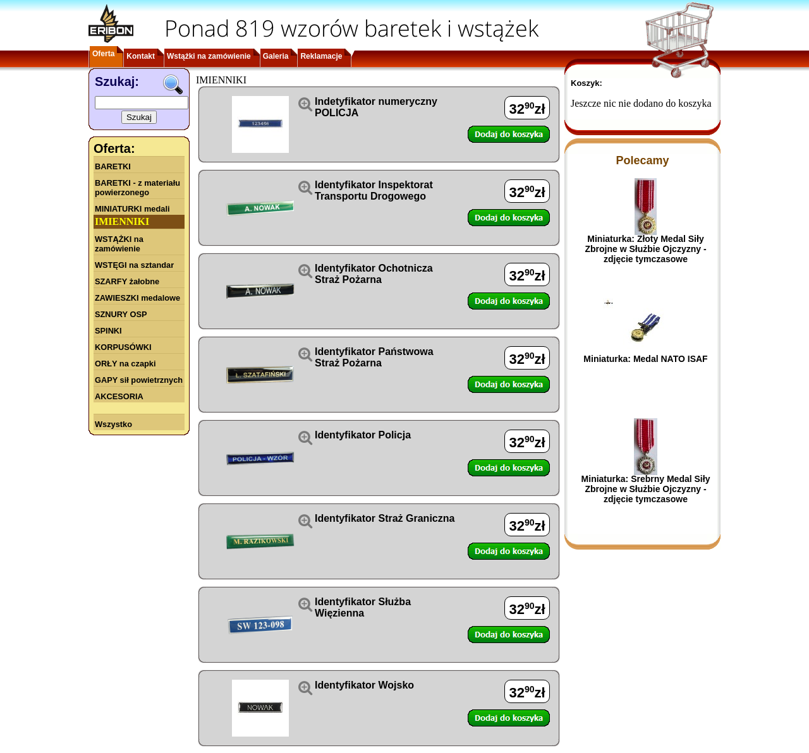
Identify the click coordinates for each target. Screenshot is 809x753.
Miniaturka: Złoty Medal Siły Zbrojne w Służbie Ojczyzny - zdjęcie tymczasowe (645, 249)
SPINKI (108, 330)
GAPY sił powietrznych (139, 380)
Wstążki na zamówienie (209, 56)
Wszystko (113, 424)
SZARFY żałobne (127, 281)
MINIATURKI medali (132, 209)
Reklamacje (321, 56)
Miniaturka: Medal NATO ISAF (645, 359)
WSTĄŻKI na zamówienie (119, 243)
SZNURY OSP (121, 314)
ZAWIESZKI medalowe (137, 298)
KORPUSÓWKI (123, 347)
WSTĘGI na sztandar (134, 265)
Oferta (103, 53)
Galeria (276, 56)
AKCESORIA (119, 396)
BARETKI (113, 166)
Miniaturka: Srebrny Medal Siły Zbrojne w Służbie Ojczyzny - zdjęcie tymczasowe (645, 489)
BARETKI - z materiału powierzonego (137, 187)
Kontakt (140, 56)
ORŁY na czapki (125, 363)
